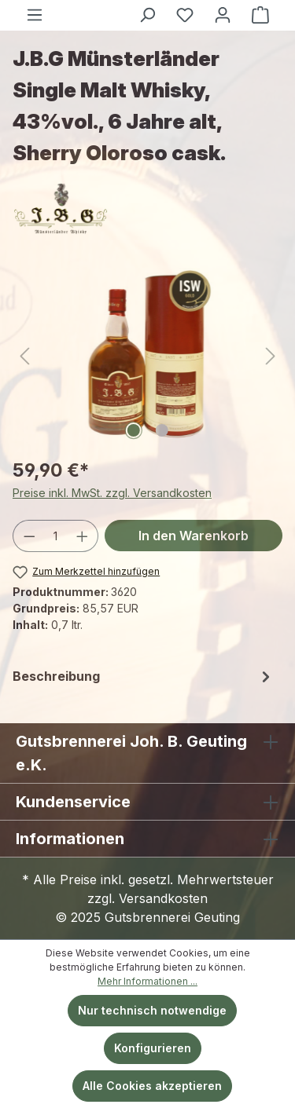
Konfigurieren (152, 1048)
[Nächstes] (270, 356)
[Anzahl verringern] (29, 536)
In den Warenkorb (193, 535)
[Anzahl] (56, 536)
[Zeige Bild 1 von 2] (133, 430)
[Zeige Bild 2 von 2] (161, 430)
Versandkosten (163, 898)
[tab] (144, 676)
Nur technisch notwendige (152, 1010)
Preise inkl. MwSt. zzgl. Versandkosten (112, 492)
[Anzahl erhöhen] (82, 536)
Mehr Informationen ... (147, 981)
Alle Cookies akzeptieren (152, 1085)
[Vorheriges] (24, 356)
